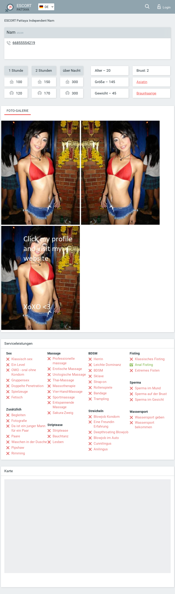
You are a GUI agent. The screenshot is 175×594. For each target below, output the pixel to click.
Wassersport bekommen (144, 425)
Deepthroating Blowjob (111, 432)
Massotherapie (64, 386)
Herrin (98, 359)
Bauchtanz (60, 436)
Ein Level (18, 365)
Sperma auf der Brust (151, 394)
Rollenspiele (103, 387)
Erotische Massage (67, 369)
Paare (15, 436)
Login (164, 6)
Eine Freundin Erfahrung (104, 424)
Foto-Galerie (17, 110)
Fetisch (17, 397)
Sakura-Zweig (63, 413)
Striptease (60, 430)
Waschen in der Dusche (29, 442)
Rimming (18, 453)
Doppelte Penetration (27, 386)
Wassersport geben (149, 417)
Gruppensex (20, 380)
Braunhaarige (146, 93)
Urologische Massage (69, 374)
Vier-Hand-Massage (67, 392)
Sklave (99, 376)
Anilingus (101, 449)
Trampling (101, 399)
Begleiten (18, 415)
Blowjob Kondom (107, 417)
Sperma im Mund (148, 388)
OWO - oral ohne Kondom (23, 372)
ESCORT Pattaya (16, 20)
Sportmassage (64, 397)
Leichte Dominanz (107, 365)
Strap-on (100, 382)
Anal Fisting (144, 365)
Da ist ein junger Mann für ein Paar (28, 428)
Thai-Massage (63, 380)
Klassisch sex (21, 359)
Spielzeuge (19, 392)
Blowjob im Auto (106, 438)
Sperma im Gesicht (149, 400)
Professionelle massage (64, 361)
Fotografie (19, 421)
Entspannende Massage (63, 404)
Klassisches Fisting (150, 359)
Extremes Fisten (147, 370)
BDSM (98, 370)
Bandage (100, 393)
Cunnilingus (102, 443)
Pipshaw (17, 448)
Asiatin (141, 82)
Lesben (58, 442)
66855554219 (24, 43)
